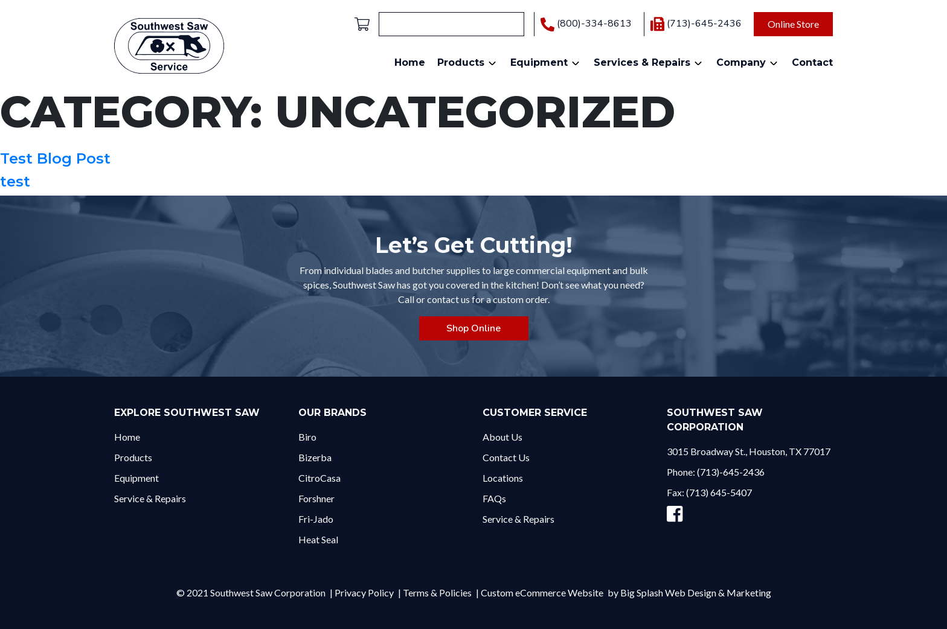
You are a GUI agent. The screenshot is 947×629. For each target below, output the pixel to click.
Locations (503, 478)
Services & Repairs (642, 62)
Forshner (316, 498)
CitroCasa (319, 478)
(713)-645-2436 (696, 23)
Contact (812, 62)
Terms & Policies (437, 592)
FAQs (494, 498)
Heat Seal (318, 539)
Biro (307, 436)
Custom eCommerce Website (542, 592)
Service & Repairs (150, 498)
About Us (502, 436)
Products (460, 62)
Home (409, 62)
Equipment (539, 62)
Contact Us (506, 457)
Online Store (793, 24)
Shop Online (473, 328)
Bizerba (315, 457)
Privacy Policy (364, 592)
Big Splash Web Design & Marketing (695, 592)
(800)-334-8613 (586, 24)
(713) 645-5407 (719, 492)
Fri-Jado (315, 519)
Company (741, 62)
